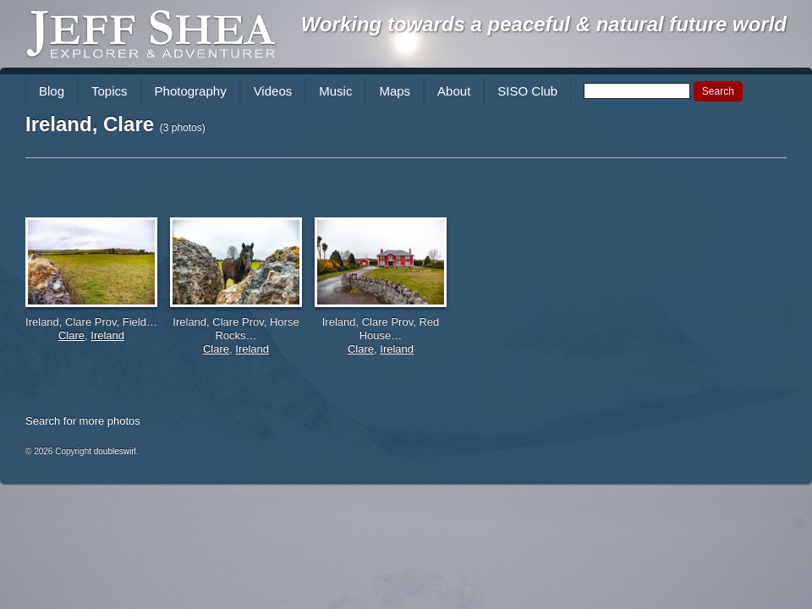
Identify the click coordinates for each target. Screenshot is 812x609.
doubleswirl (115, 451)
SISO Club (527, 91)
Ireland (107, 335)
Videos (273, 91)
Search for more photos (82, 420)
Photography (191, 91)
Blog (51, 91)
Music (335, 91)
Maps (394, 91)
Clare (71, 335)
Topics (109, 91)
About (453, 91)
